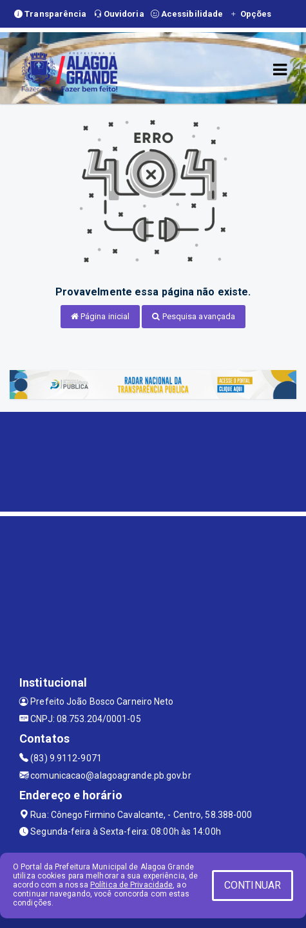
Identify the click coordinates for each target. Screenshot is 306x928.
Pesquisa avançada (193, 316)
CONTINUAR (252, 885)
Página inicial (100, 316)
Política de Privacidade (131, 884)
